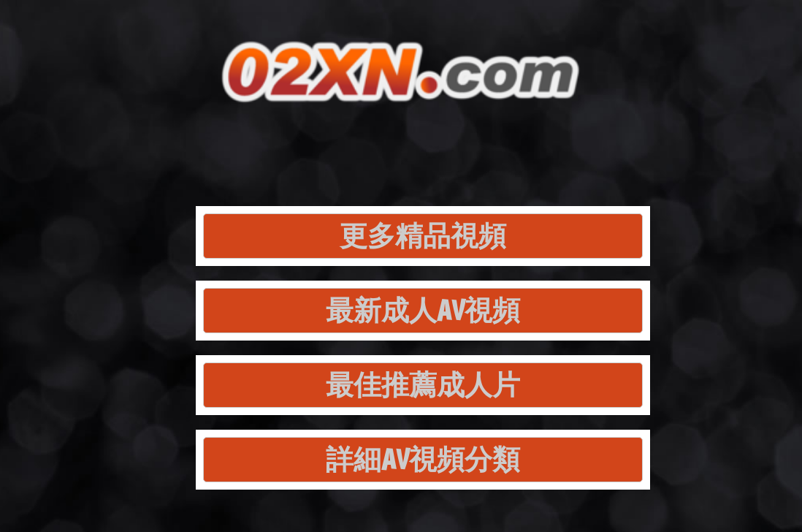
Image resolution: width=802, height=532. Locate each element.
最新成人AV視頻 (423, 310)
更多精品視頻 (423, 235)
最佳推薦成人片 (423, 384)
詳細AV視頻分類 (423, 459)
